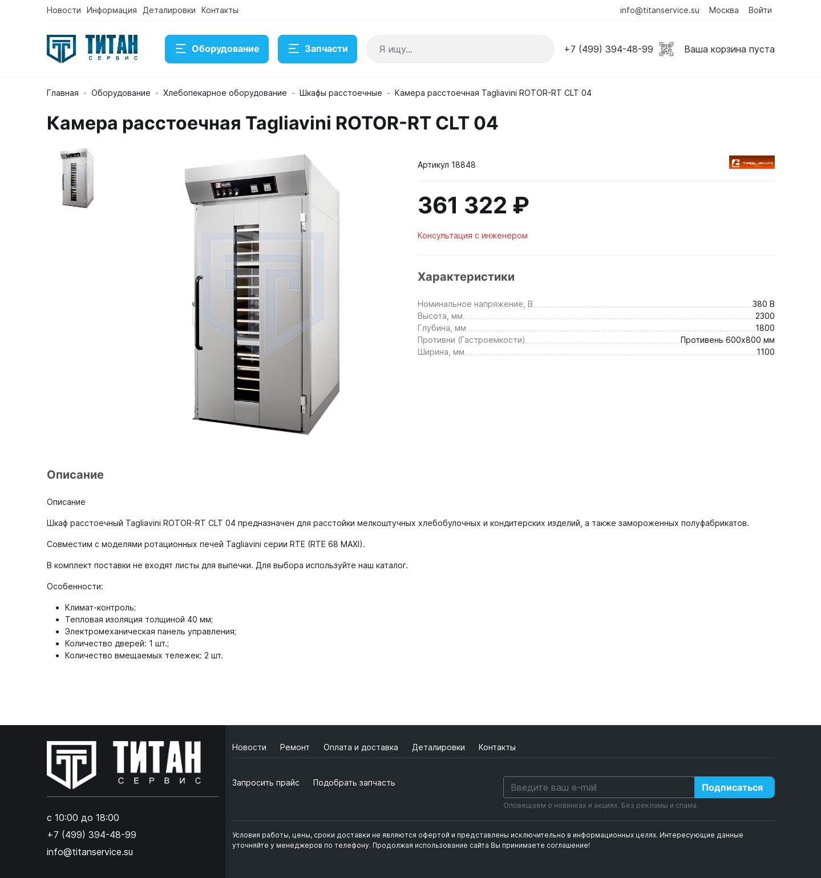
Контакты (219, 10)
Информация (112, 10)
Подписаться (732, 787)
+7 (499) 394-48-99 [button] (608, 49)
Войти (760, 10)
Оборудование (217, 49)
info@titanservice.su (659, 10)
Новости (64, 10)
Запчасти (317, 49)
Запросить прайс (266, 782)
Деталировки (169, 10)
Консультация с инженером (473, 235)
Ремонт (296, 747)
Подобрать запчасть (354, 782)
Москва (724, 10)
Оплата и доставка (362, 747)
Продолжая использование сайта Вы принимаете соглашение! (481, 845)
